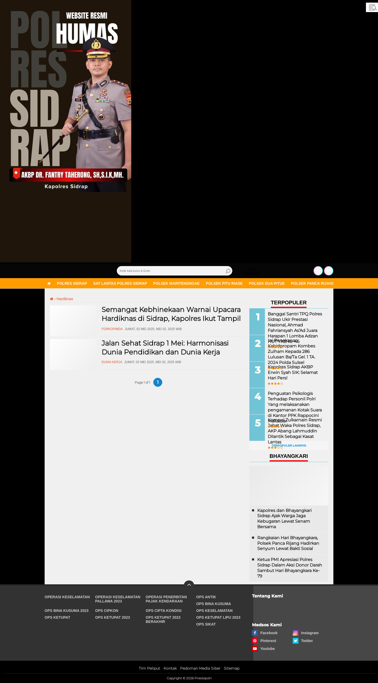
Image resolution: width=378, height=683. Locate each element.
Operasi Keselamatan (67, 597)
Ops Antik (206, 597)
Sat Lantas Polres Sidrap (120, 283)
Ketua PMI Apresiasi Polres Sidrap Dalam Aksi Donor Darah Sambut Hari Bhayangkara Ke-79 (289, 567)
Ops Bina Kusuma (213, 604)
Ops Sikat (206, 624)
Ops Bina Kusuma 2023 (66, 610)
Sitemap (231, 668)
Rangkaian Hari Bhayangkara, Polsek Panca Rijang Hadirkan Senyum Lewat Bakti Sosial (288, 543)
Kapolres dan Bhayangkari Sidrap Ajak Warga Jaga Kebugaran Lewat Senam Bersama (284, 518)
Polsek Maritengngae (176, 283)
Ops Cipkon (106, 610)
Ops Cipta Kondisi (163, 610)
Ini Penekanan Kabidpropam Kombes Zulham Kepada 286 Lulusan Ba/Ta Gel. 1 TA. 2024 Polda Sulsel (291, 351)
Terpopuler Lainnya (288, 445)
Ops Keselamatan (214, 610)
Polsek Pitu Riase (224, 283)
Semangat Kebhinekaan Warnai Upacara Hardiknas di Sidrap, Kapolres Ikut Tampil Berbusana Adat (171, 318)
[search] (174, 271)
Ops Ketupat (57, 617)
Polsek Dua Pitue (267, 283)
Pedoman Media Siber (200, 668)
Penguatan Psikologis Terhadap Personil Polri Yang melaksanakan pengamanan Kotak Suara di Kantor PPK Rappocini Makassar (295, 407)
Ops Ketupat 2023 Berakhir (163, 619)
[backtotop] (189, 585)
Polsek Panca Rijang (313, 283)
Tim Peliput (149, 668)
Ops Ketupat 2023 (112, 617)
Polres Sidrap (72, 283)
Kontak (170, 668)
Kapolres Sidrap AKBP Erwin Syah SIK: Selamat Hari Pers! (293, 372)
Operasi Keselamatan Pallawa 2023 (117, 599)
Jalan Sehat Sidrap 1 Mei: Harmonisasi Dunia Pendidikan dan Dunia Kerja (165, 347)
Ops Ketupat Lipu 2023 (218, 617)
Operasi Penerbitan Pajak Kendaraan (166, 599)
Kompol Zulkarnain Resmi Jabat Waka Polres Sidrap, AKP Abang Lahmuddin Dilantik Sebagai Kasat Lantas (295, 430)
